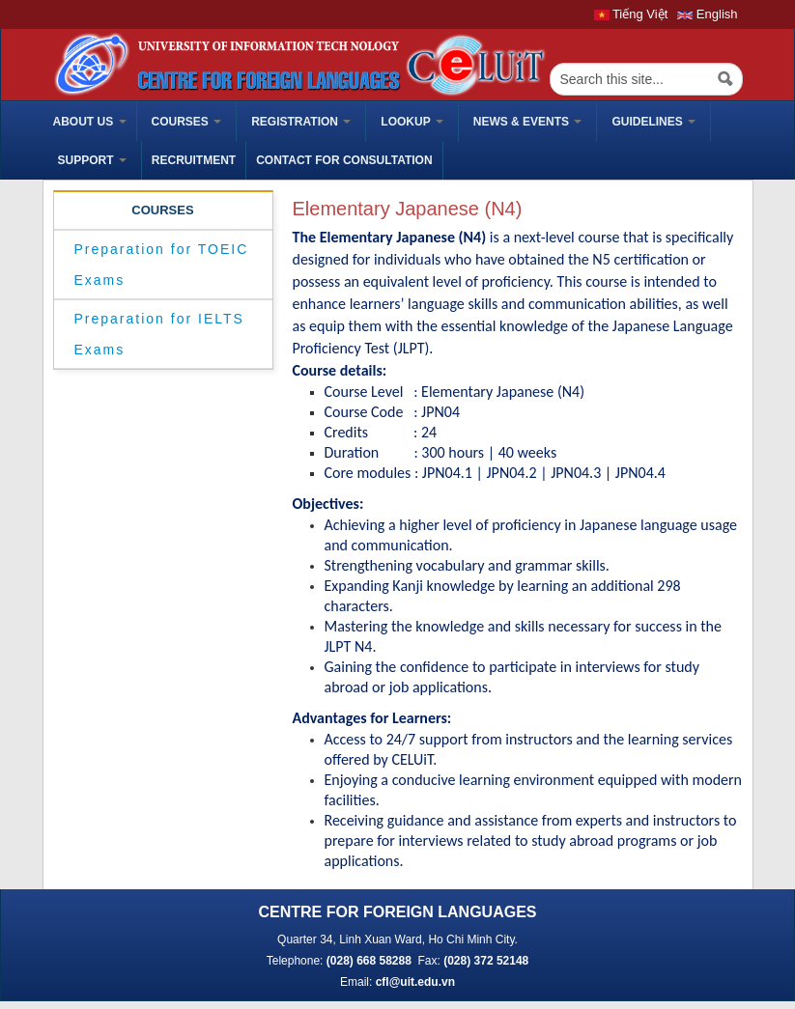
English (707, 14)
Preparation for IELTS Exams (159, 334)
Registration (301, 121)
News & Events (527, 121)
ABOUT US (90, 121)
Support (92, 160)
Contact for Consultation (344, 160)
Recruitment (194, 160)
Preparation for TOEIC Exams (161, 264)
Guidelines (653, 121)
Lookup (411, 121)
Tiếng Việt (631, 14)
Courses (187, 121)
